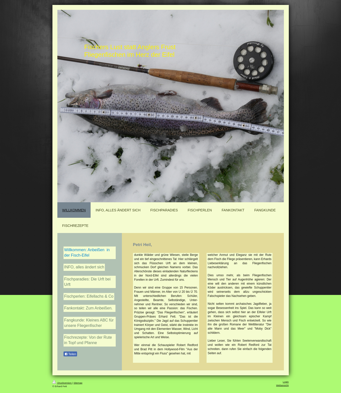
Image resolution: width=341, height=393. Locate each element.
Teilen (70, 354)
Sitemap (77, 382)
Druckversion (62, 382)
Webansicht (282, 385)
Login (286, 381)
